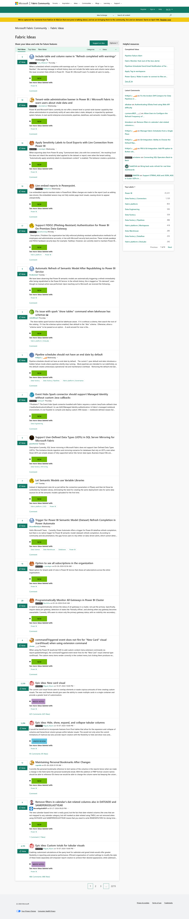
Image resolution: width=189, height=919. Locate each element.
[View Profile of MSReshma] (47, 189)
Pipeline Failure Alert (133, 55)
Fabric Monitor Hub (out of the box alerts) (142, 61)
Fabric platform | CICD (38, 506)
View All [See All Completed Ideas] (129, 81)
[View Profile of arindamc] (136, 157)
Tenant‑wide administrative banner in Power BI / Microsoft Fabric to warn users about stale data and (74, 100)
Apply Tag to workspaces (135, 71)
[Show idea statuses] (109, 49)
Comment (33, 91)
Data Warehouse (49, 549)
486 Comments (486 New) (39, 876)
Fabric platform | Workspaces (137, 225)
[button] (99, 43)
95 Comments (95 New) (38, 754)
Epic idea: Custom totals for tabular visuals (60, 845)
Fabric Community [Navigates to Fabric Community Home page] (40, 3)
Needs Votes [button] (38, 701)
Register (143, 9)
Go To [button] (168, 9)
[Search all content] (144, 15)
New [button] (39, 78)
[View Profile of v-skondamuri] (42, 106)
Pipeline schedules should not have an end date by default (69, 354)
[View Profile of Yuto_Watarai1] (42, 63)
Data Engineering (37, 423)
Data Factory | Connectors (135, 198)
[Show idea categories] (93, 49)
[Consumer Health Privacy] (46, 911)
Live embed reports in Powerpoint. (55, 185)
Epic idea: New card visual (50, 683)
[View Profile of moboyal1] (40, 401)
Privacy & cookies (143, 903)
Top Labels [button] (129, 187)
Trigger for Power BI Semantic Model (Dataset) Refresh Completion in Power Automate (75, 521)
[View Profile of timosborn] (129, 122)
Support (117, 3)
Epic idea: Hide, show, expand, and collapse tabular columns (70, 722)
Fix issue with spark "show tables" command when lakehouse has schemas (72, 312)
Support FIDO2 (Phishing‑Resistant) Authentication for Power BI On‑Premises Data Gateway (72, 226)
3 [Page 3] (100, 886)
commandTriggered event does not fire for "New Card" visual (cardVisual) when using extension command (70, 641)
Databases (62, 549)
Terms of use (156, 903)
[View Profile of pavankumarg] (42, 232)
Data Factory (35, 380)
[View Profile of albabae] (128, 104)
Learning (107, 3)
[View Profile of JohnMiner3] (33, 318)
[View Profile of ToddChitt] (133, 166)
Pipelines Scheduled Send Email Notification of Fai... (146, 66)
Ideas (76, 3)
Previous (154, 247)
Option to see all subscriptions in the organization (64, 563)
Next (170, 247)
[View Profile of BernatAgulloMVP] (40, 808)
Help (160, 9)
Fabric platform (36, 255)
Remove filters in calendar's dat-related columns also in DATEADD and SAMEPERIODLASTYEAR (75, 803)
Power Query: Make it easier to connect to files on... (146, 76)
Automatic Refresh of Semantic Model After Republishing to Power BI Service (75, 269)
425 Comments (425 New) (39, 714)
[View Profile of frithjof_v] (38, 358)
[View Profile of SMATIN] (136, 175)
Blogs (97, 3)
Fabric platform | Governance (73, 380)
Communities (86, 3)
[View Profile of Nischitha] (46, 603)
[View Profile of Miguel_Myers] (48, 686)
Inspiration (66, 3)
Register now (165, 19)
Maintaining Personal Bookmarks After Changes (62, 762)
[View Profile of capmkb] (38, 765)
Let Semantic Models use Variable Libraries (59, 480)
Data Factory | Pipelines (51, 380)
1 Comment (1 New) (37, 837)
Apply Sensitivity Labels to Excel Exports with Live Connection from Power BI (74, 144)
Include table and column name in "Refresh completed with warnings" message (75, 57)
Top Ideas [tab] (32, 49)
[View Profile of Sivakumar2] (33, 275)
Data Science (35, 549)
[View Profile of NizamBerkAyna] (35, 526)
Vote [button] (23, 62)
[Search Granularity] (105, 15)
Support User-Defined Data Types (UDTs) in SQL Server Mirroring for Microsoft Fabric (74, 438)
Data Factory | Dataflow (134, 236)
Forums (55, 3)
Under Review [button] (39, 741)
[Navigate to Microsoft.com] (21, 3)
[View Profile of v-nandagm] (41, 149)
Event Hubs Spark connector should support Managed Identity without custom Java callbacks (71, 395)
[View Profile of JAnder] (32, 646)
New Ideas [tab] (42, 49)
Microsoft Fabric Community (31, 28)
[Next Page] (118, 884)
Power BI (34, 86)
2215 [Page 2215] (113, 886)
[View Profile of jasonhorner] (33, 444)
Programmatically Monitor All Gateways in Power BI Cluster (69, 600)
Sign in (152, 9)
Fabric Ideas (57, 28)
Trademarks (168, 903)
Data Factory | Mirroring (39, 467)
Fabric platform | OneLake (40, 341)
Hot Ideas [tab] (21, 49)
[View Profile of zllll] (36, 483)
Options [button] (113, 43)
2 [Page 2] (95, 886)
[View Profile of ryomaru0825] (130, 113)
